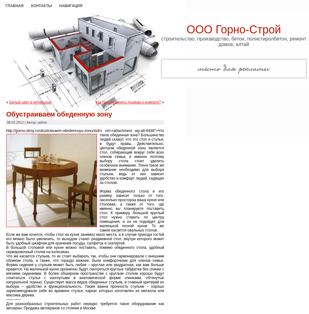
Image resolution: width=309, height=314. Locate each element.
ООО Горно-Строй (234, 29)
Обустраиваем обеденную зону (59, 114)
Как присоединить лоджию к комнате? (128, 102)
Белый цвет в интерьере (30, 102)
